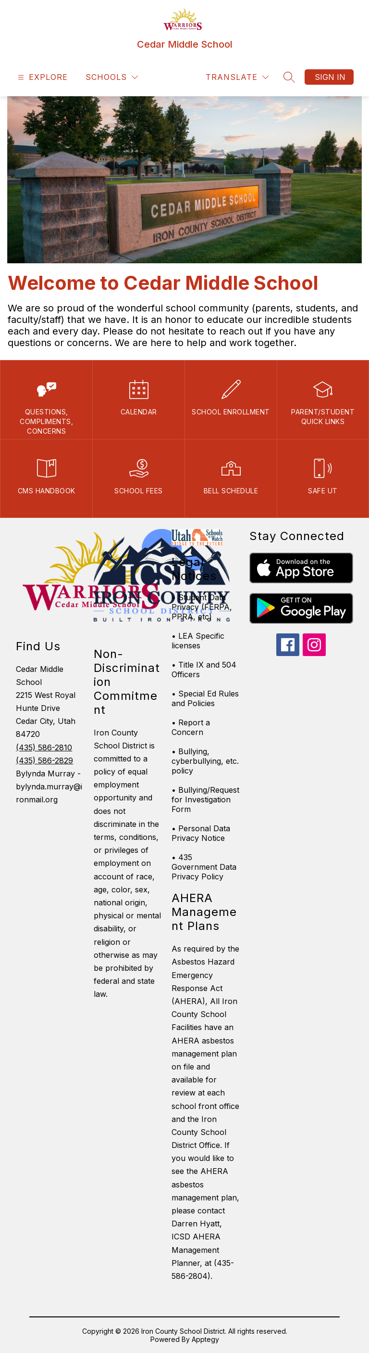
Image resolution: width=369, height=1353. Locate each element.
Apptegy (205, 1339)
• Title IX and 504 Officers (204, 669)
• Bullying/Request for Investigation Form (205, 799)
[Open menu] (41, 77)
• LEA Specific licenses (198, 640)
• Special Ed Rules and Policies (205, 698)
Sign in (330, 77)
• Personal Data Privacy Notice (201, 833)
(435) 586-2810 (44, 747)
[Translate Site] (237, 77)
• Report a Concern (191, 727)
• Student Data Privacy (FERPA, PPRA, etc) (202, 607)
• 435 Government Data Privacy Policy (204, 866)
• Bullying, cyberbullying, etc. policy (205, 761)
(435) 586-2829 (44, 760)
